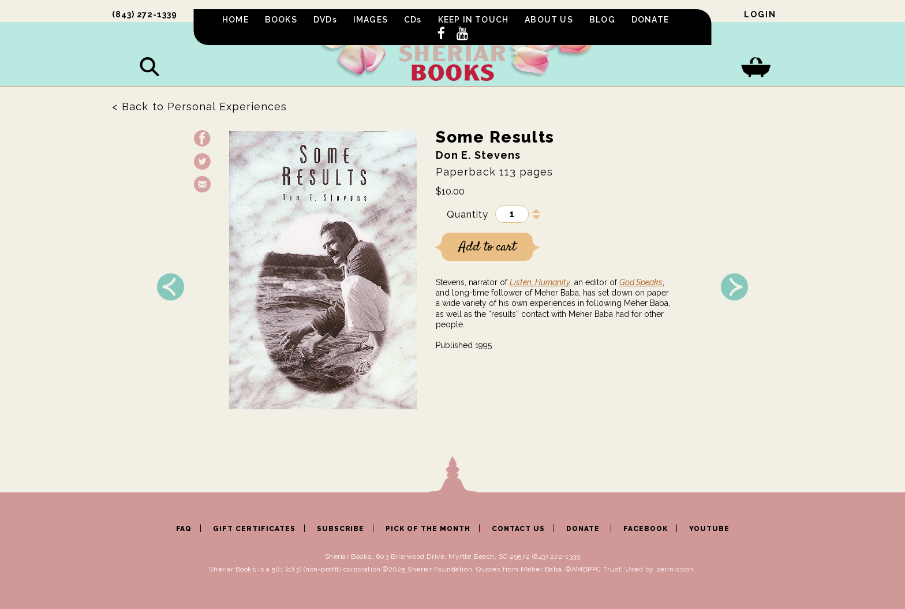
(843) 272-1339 (144, 14)
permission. (676, 569)
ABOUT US (549, 19)
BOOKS (281, 19)
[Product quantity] (512, 214)
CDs (413, 19)
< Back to (199, 106)
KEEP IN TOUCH (473, 19)
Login (760, 14)
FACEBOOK (645, 529)
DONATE (650, 19)
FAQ (184, 529)
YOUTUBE (709, 529)
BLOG (602, 19)
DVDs (325, 19)
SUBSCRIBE (341, 529)
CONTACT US (518, 529)
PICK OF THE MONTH (428, 529)
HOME (235, 19)
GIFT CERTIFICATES (254, 529)
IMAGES (370, 19)
